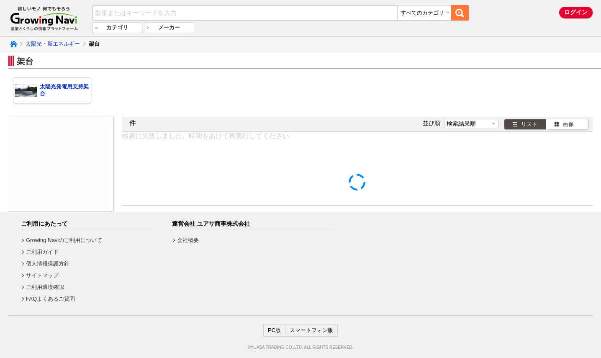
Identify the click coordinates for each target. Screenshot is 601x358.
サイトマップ (42, 275)
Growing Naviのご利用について (64, 240)
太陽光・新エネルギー (53, 44)
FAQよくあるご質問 (50, 299)
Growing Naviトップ (13, 44)
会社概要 (188, 240)
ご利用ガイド (42, 252)
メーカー (169, 27)
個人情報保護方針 (47, 263)
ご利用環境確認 (45, 287)
